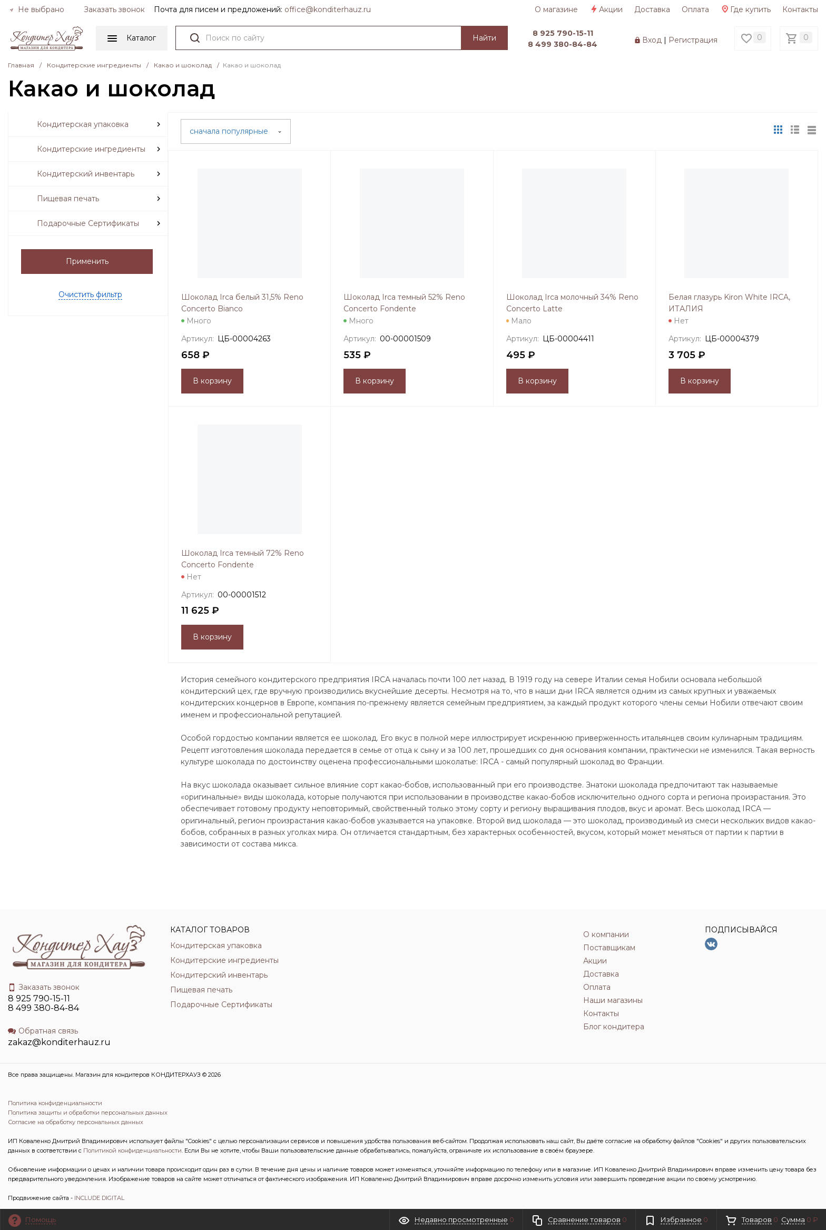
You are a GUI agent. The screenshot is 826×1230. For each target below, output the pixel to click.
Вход (652, 40)
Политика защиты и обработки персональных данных (88, 1112)
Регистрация (692, 40)
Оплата (695, 9)
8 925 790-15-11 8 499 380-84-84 (43, 1003)
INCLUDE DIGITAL (99, 1198)
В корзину (212, 381)
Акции (606, 9)
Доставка (652, 9)
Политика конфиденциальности (55, 1103)
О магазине (556, 9)
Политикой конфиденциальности (132, 1150)
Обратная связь (43, 1031)
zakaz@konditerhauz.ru (59, 1042)
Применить (87, 261)
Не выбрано (36, 9)
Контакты (800, 9)
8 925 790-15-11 (563, 33)
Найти (484, 38)
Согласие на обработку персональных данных (75, 1122)
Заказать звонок (114, 9)
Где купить (746, 9)
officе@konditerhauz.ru (327, 9)
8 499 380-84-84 (562, 44)
